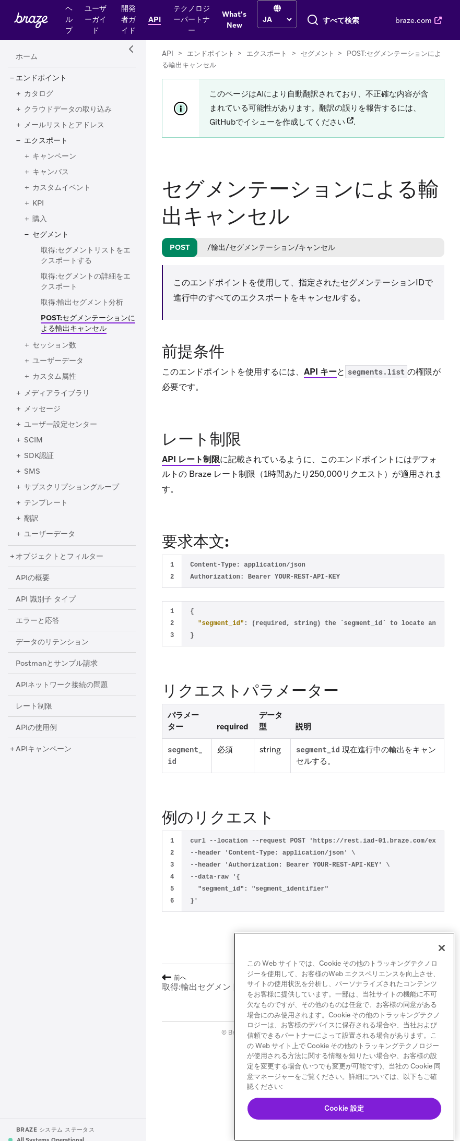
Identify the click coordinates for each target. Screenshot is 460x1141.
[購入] (39, 307)
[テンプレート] (46, 590)
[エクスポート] (46, 228)
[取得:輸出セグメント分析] (82, 390)
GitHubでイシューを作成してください (277, 210)
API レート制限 (191, 547)
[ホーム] (27, 144)
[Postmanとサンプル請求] (57, 751)
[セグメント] (50, 322)
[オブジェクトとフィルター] (59, 644)
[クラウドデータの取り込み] (68, 197)
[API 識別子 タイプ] (46, 687)
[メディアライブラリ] (57, 481)
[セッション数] (54, 433)
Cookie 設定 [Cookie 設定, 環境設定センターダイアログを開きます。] (344, 1108)
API (167, 141)
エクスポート (267, 141)
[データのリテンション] (52, 730)
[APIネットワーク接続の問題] (62, 772)
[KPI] (38, 291)
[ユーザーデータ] (58, 448)
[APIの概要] (33, 665)
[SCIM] (33, 528)
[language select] (208, 19)
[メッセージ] (42, 496)
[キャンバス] (50, 260)
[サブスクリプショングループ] (71, 575)
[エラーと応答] (38, 708)
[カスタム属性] (54, 464)
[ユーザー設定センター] (60, 512)
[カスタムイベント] (61, 275)
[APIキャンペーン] (44, 837)
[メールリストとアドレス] (64, 213)
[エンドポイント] (41, 166)
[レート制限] (34, 794)
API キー (320, 459)
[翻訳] (31, 606)
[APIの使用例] (36, 815)
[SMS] (32, 559)
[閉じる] (441, 947)
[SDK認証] (39, 543)
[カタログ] (38, 181)
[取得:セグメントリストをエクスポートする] (86, 343)
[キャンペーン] (54, 244)
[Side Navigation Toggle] (131, 137)
